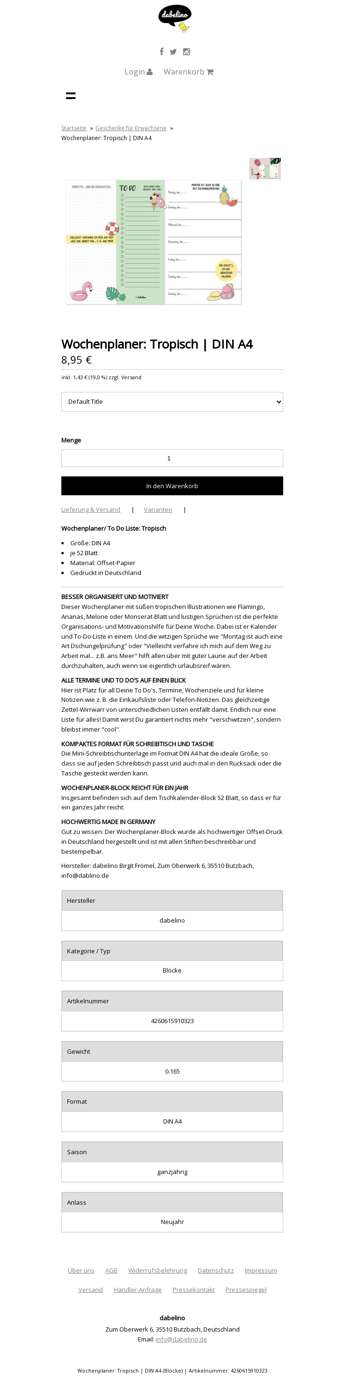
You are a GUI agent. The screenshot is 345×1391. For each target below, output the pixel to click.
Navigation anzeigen (70, 95)
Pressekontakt (194, 1289)
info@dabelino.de (181, 1339)
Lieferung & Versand (90, 509)
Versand (90, 1289)
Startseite (73, 128)
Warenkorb (188, 72)
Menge (71, 440)
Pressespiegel (246, 1289)
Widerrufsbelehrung (157, 1270)
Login (139, 72)
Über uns (81, 1270)
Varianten (158, 509)
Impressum (261, 1270)
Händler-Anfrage (138, 1289)
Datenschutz (216, 1270)
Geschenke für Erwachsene (131, 128)
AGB (111, 1270)
